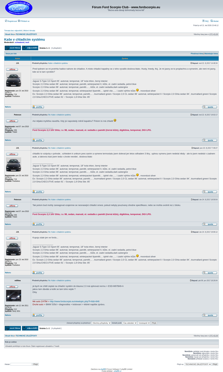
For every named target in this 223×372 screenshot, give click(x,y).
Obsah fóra (9, 34)
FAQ (205, 21)
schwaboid (19, 42)
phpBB (102, 369)
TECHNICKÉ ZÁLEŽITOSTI (26, 34)
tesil (27, 42)
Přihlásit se (24, 21)
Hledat (214, 21)
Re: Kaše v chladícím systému (59, 115)
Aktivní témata (29, 31)
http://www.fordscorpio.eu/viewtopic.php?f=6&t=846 (74, 301)
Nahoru (8, 107)
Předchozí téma (197, 54)
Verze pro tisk (11, 54)
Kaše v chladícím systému (24, 39)
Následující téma (211, 54)
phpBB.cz (117, 371)
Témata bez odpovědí (13, 31)
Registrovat (11, 21)
